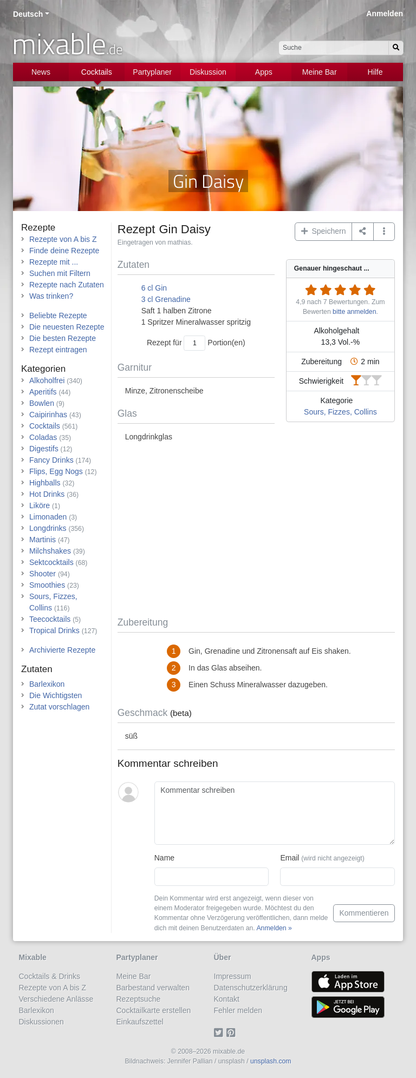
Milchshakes (50, 551)
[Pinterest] (232, 1033)
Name (164, 857)
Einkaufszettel (140, 1021)
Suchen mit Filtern (59, 273)
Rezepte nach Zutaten (66, 284)
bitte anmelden (354, 311)
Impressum (232, 976)
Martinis (42, 539)
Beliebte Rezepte (58, 315)
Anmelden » (273, 928)
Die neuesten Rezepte (67, 327)
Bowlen (41, 403)
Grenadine (172, 299)
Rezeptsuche (138, 999)
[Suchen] (396, 48)
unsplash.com (270, 1061)
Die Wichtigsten (55, 695)
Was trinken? (51, 296)
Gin (161, 288)
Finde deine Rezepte (64, 250)
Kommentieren (363, 913)
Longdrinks (48, 528)
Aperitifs (43, 391)
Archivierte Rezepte (62, 650)
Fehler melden (238, 1010)
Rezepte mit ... (53, 262)
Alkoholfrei (46, 380)
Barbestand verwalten (153, 987)
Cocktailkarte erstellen (153, 1010)
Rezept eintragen (58, 349)
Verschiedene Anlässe (56, 999)
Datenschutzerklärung (251, 987)
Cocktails (96, 72)
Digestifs (43, 448)
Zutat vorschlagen (59, 706)
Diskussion (208, 72)
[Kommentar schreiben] (274, 813)
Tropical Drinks (54, 630)
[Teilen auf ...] (363, 231)
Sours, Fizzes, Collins (340, 411)
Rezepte (38, 227)
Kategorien (43, 369)
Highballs (45, 482)
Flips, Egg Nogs (56, 471)
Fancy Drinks (51, 460)
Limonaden (48, 516)
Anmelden (384, 13)
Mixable (33, 957)
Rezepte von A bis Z (63, 239)
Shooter (42, 573)
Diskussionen (41, 1021)
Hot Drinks (46, 494)
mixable (67, 43)
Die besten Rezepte (62, 338)
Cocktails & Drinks (50, 976)
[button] (384, 231)
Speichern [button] (323, 231)
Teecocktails (49, 619)
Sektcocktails (51, 562)
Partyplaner (152, 72)
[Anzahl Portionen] (194, 343)
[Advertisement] (256, 530)
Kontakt (226, 999)
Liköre (39, 505)
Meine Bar (319, 72)
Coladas (43, 437)
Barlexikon (46, 684)
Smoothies (47, 585)
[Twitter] (220, 1033)
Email (322, 857)
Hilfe (375, 72)
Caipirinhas (48, 414)
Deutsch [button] (28, 14)
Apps (263, 72)
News (40, 72)
